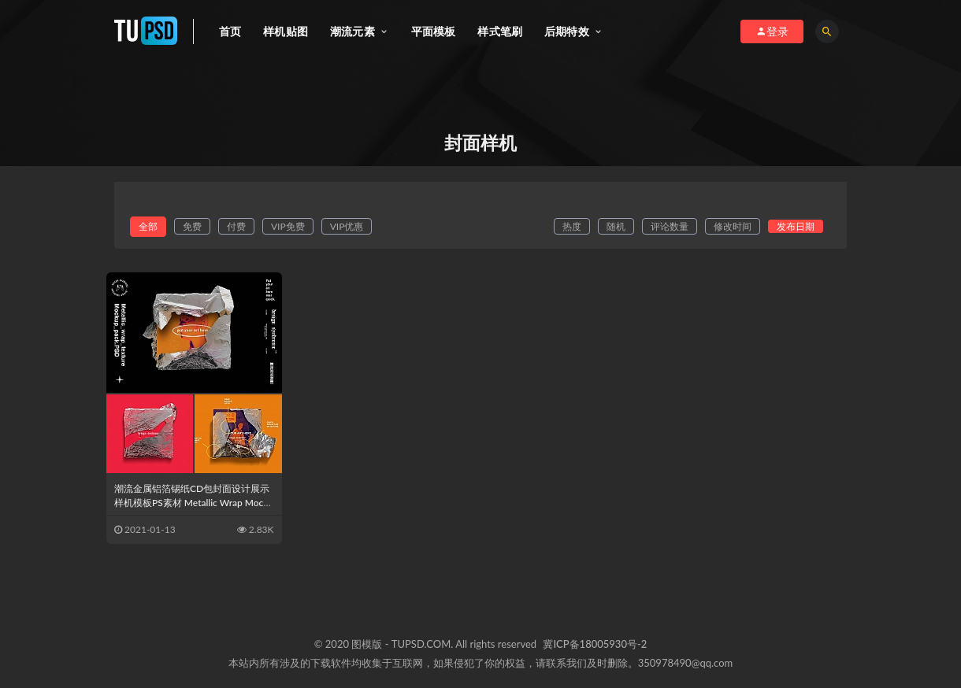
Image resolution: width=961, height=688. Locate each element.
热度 (571, 226)
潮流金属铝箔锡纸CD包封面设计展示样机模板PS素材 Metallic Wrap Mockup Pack (193, 503)
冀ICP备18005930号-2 (595, 644)
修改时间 (732, 226)
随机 (616, 226)
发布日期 (795, 226)
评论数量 (669, 226)
